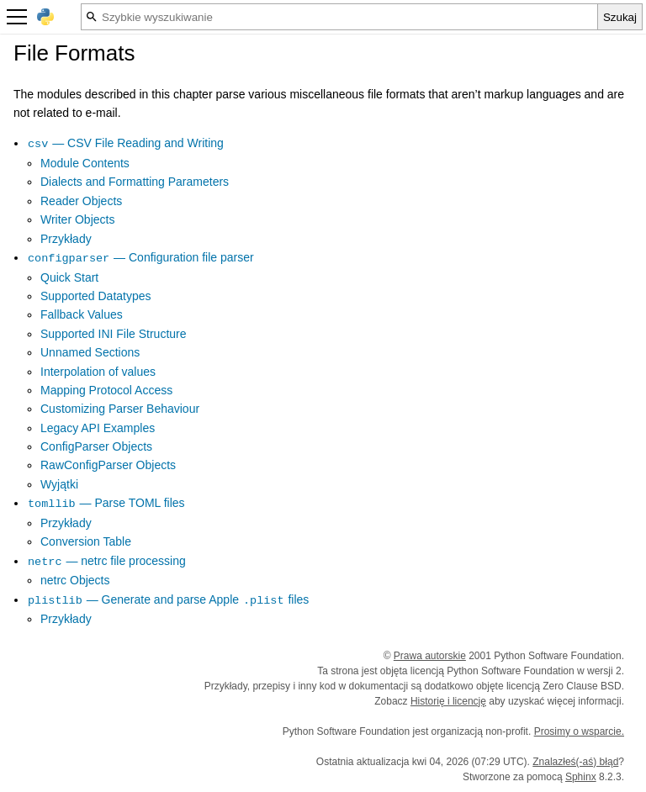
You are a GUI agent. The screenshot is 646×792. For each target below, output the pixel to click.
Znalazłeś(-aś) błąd (575, 762)
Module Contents (85, 163)
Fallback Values (81, 314)
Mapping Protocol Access (106, 390)
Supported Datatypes (95, 296)
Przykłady (66, 239)
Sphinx (580, 777)
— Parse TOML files (106, 503)
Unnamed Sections (90, 352)
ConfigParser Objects (96, 446)
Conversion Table (85, 541)
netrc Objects (74, 580)
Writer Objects (77, 219)
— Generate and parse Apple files (168, 599)
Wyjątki (59, 484)
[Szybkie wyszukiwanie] (339, 16)
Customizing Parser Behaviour (119, 408)
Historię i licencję (448, 701)
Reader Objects (81, 201)
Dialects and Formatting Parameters (134, 181)
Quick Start (69, 277)
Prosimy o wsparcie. (579, 731)
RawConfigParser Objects (108, 465)
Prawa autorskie (430, 656)
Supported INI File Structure (113, 334)
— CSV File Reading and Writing (125, 143)
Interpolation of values (98, 371)
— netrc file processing (106, 561)
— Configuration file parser (140, 257)
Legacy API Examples (97, 428)
